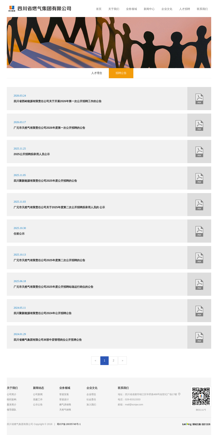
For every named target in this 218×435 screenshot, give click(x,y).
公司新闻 (38, 394)
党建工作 (38, 399)
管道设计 (64, 399)
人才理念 (96, 72)
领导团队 (11, 409)
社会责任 (91, 399)
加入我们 (91, 404)
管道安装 (64, 394)
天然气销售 (65, 409)
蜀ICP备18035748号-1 (69, 424)
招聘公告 (121, 72)
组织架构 (11, 399)
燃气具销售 (65, 404)
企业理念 (91, 394)
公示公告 (38, 404)
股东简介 (11, 404)
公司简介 (11, 394)
